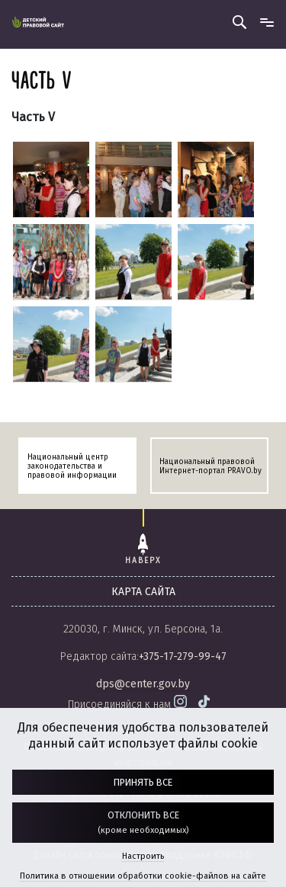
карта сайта (143, 591)
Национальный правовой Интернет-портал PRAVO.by (210, 466)
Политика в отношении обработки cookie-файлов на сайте (143, 876)
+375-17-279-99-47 (183, 656)
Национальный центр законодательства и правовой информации (72, 466)
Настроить (143, 856)
